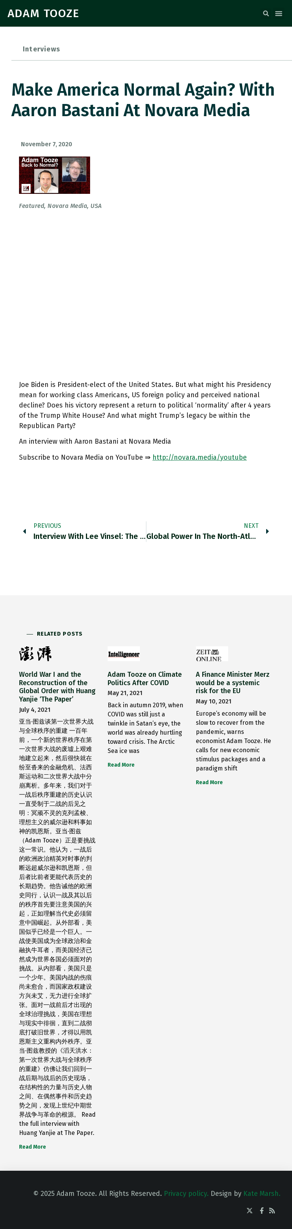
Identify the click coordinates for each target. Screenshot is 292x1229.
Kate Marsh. (262, 1193)
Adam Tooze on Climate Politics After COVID (145, 678)
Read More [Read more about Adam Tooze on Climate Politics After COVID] (121, 765)
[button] (265, 13)
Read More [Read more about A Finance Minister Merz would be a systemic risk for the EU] (209, 782)
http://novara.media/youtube (199, 457)
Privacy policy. (186, 1193)
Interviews (41, 49)
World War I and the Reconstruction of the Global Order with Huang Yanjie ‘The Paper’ (57, 686)
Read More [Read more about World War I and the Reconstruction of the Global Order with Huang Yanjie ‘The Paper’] (32, 1147)
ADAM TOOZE (43, 13)
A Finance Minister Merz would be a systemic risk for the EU (233, 682)
